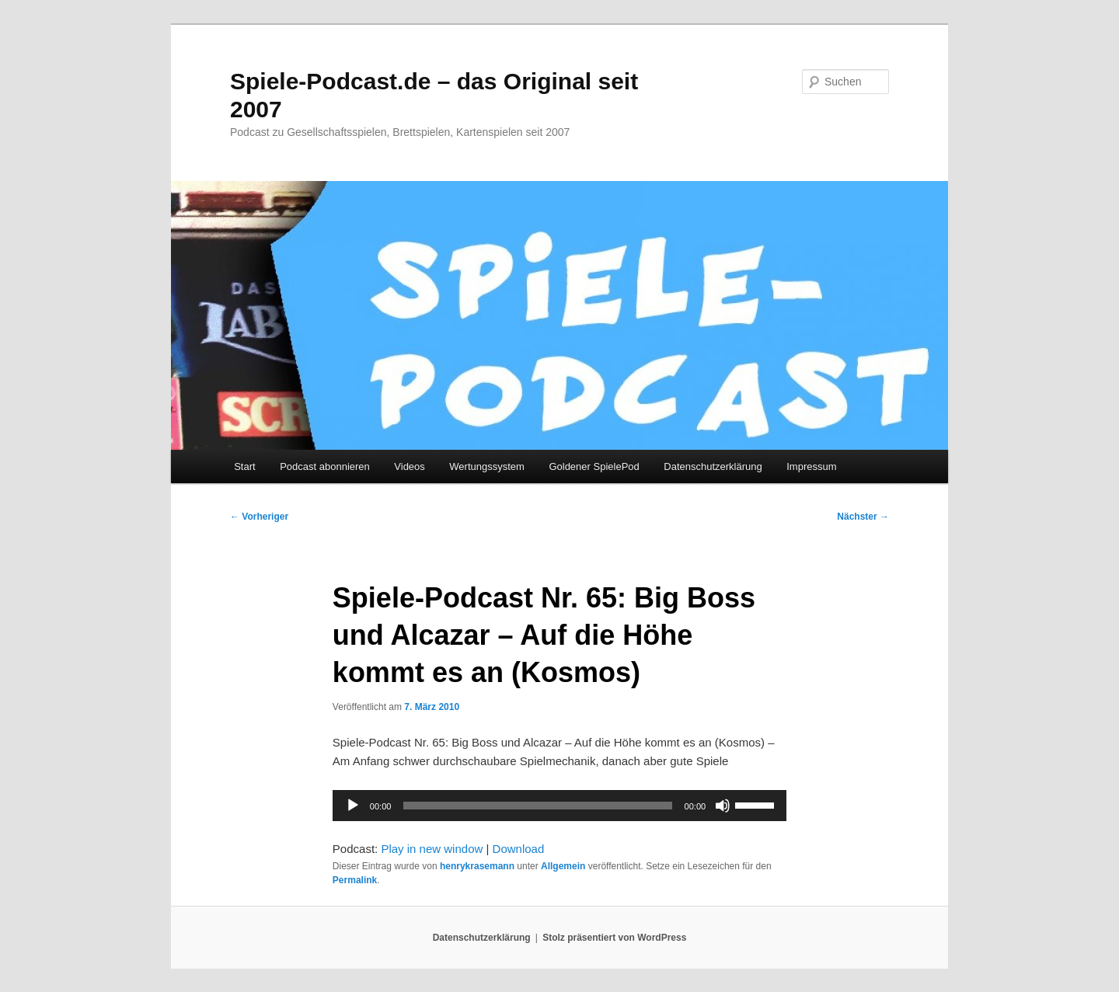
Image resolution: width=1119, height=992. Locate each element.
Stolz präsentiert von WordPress (614, 937)
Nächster (863, 516)
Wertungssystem (487, 466)
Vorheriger (259, 516)
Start (244, 466)
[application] (559, 805)
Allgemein (563, 866)
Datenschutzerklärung (713, 466)
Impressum (811, 466)
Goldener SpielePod (594, 466)
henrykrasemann (477, 866)
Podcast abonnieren (325, 466)
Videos (409, 466)
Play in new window (432, 848)
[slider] (537, 805)
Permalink (355, 880)
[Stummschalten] (722, 805)
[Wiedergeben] (353, 805)
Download (519, 848)
